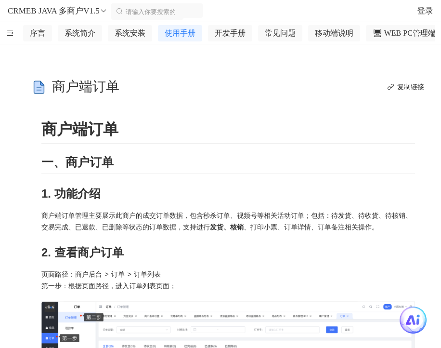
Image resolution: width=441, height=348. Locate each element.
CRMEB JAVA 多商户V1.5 (57, 11)
